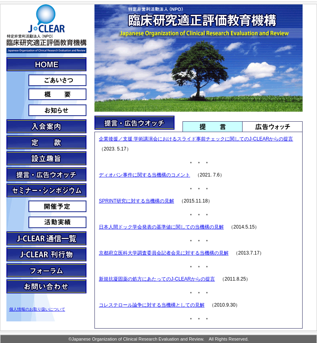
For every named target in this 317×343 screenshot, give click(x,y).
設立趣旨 (46, 158)
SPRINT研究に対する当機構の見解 (136, 201)
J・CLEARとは (46, 64)
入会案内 (46, 126)
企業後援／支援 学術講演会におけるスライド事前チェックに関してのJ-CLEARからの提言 (196, 139)
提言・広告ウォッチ (46, 174)
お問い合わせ (46, 286)
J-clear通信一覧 (46, 238)
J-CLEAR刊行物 (46, 254)
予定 (46, 206)
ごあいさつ (46, 80)
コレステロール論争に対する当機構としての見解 (152, 305)
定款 (46, 142)
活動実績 (46, 222)
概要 (46, 94)
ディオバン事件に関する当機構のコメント (144, 175)
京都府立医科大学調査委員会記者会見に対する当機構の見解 (164, 253)
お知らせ (46, 110)
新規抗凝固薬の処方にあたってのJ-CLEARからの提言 (157, 279)
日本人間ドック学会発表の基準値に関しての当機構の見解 (161, 227)
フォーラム (46, 270)
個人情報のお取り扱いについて (37, 309)
